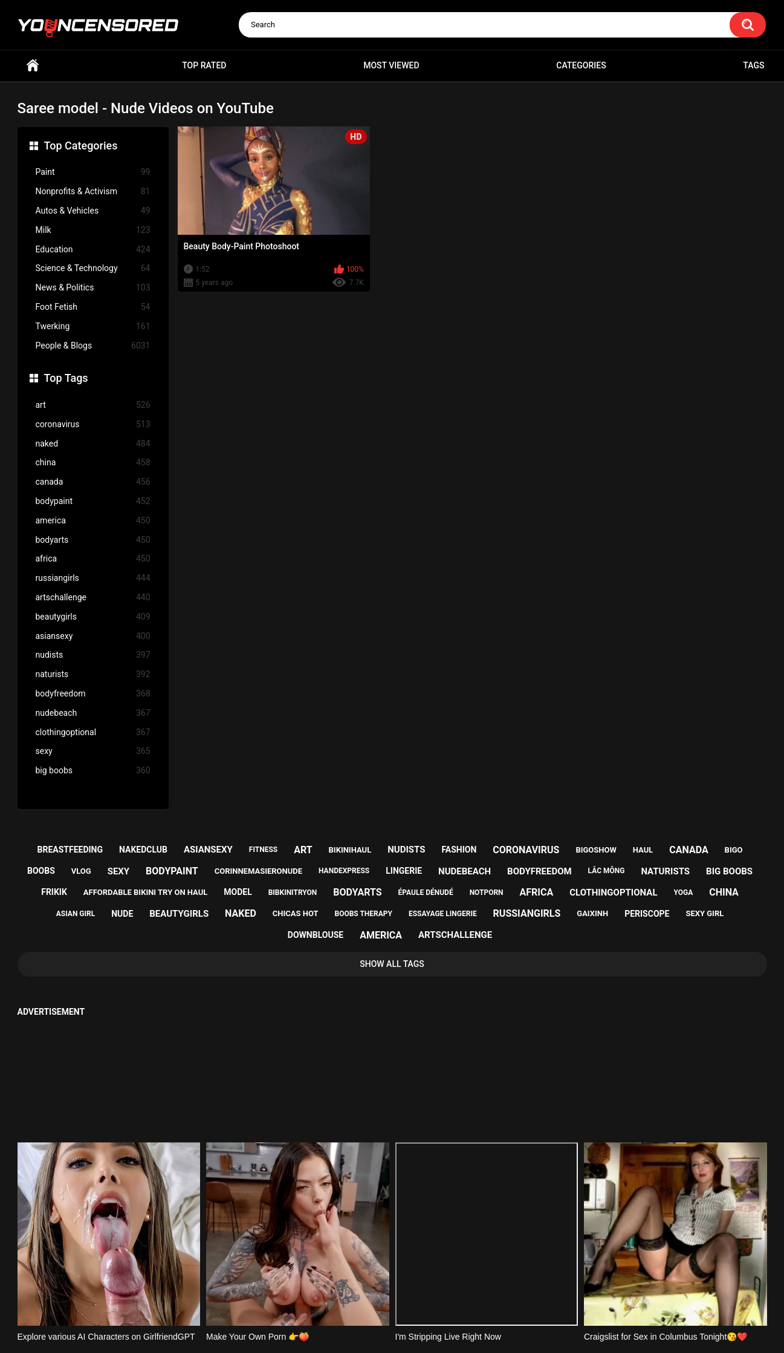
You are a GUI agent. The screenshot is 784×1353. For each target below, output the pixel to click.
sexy (93, 751)
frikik (54, 892)
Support (376, 1297)
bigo (734, 849)
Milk (93, 230)
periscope (646, 914)
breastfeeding (70, 849)
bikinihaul (350, 849)
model (237, 892)
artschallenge (93, 597)
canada (93, 482)
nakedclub (143, 849)
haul (643, 849)
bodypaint (93, 501)
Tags (753, 65)
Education (93, 249)
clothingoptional (93, 732)
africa (93, 559)
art (93, 405)
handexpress (344, 871)
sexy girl (704, 913)
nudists (93, 655)
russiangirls (93, 578)
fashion (458, 849)
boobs (41, 871)
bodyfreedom (93, 694)
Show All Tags (392, 964)
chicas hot (296, 913)
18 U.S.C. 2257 (453, 1297)
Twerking (93, 326)
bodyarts (93, 540)
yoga (683, 892)
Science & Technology (93, 268)
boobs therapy (364, 913)
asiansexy (93, 636)
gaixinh (592, 913)
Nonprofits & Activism (93, 191)
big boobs (93, 770)
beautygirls (93, 617)
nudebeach (93, 713)
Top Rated (204, 65)
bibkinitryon (292, 892)
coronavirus (93, 424)
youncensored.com (379, 1329)
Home (33, 65)
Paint (93, 172)
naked (93, 444)
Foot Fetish (93, 307)
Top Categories (81, 145)
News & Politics (93, 288)
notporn (487, 892)
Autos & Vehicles (93, 211)
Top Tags (66, 378)
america (93, 521)
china (93, 462)
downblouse (315, 935)
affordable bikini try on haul (145, 892)
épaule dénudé (425, 892)
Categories (581, 65)
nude (122, 914)
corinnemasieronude (258, 871)
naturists (93, 674)
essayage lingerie (443, 913)
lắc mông (606, 871)
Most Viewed (391, 65)
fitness (263, 849)
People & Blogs (93, 346)
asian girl (75, 913)
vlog (81, 871)
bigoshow (595, 849)
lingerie (404, 871)
